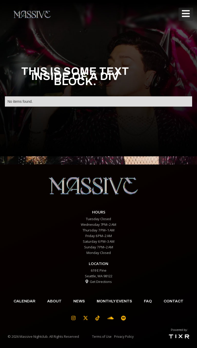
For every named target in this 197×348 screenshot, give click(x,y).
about (54, 301)
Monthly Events (114, 301)
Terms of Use (102, 336)
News (79, 301)
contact (173, 301)
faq (148, 301)
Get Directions (98, 281)
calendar (24, 301)
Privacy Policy (124, 336)
